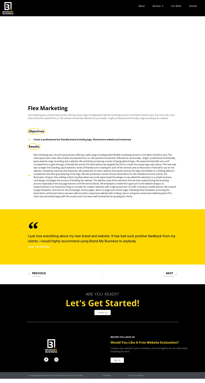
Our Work (176, 6)
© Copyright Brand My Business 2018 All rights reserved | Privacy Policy (55, 379)
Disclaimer (107, 379)
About (142, 6)
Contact (193, 6)
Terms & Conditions (136, 379)
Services (158, 6)
